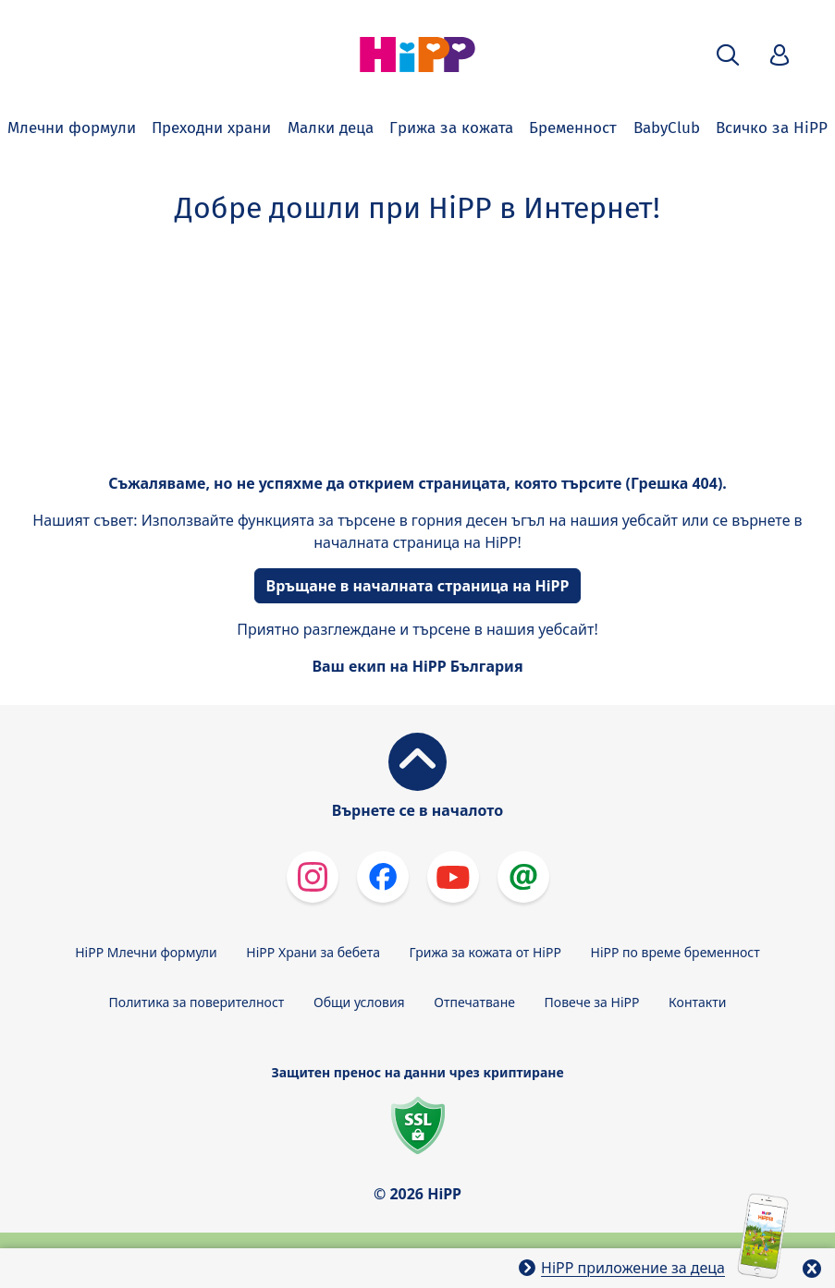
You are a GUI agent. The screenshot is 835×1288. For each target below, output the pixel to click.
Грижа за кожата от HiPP (485, 952)
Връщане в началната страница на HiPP (418, 586)
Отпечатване (474, 1002)
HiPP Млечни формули (145, 952)
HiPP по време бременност (675, 952)
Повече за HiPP (592, 1002)
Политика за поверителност (197, 1002)
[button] (728, 55)
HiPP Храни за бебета (313, 952)
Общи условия (359, 1002)
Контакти (697, 1002)
